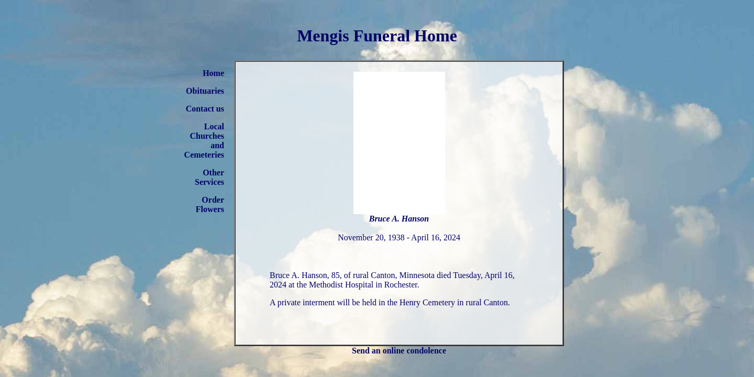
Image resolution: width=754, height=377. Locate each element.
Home (213, 73)
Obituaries (205, 90)
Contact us (205, 108)
